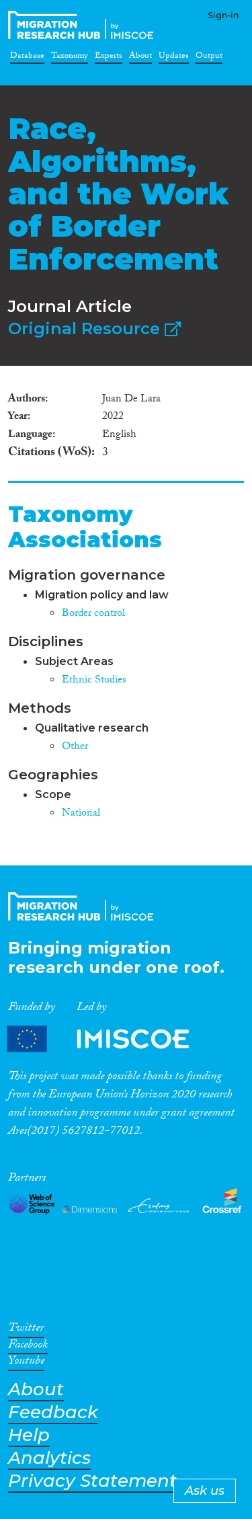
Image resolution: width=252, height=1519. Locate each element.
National (81, 814)
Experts (108, 58)
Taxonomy (69, 58)
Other (75, 747)
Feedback (53, 1412)
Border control (93, 614)
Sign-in (223, 15)
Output (209, 58)
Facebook (28, 1347)
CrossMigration (83, 25)
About (140, 58)
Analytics (49, 1458)
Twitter (26, 1330)
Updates (174, 58)
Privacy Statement (92, 1481)
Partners (109, 1039)
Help (29, 1435)
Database (27, 58)
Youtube (26, 1363)
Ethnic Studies (94, 681)
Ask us (204, 1490)
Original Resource (94, 328)
